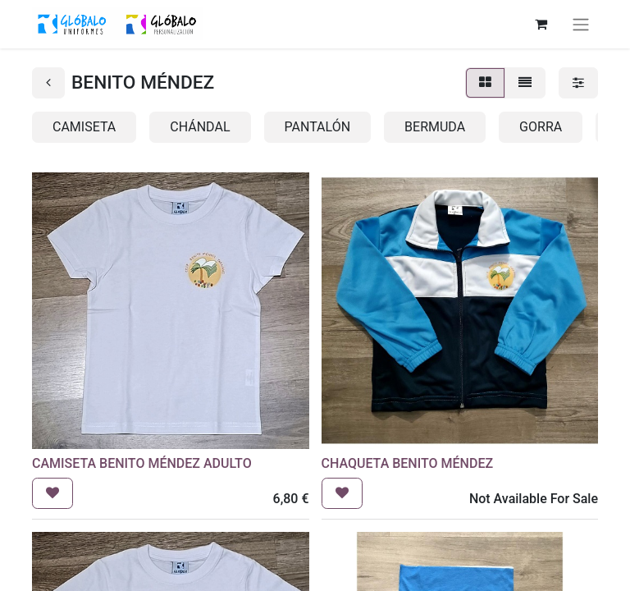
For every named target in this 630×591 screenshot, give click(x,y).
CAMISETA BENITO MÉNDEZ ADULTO (142, 463)
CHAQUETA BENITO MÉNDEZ (408, 463)
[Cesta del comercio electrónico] (540, 23)
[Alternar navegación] (581, 24)
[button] (52, 493)
